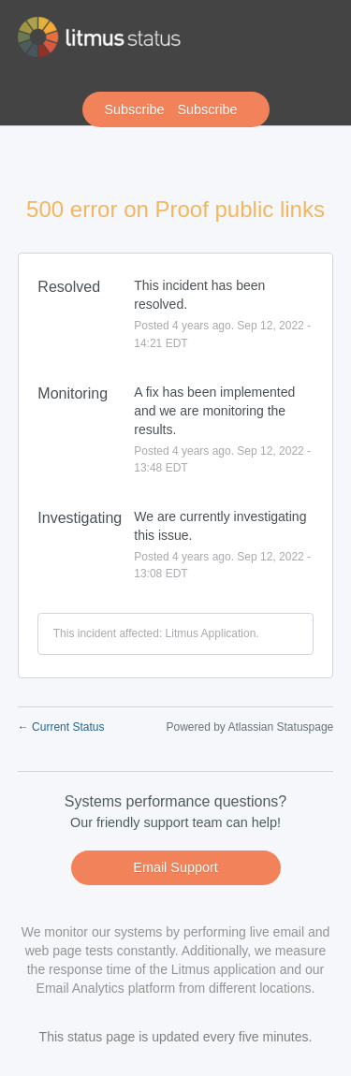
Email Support (175, 867)
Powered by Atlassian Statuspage (249, 727)
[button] (176, 109)
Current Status (61, 727)
